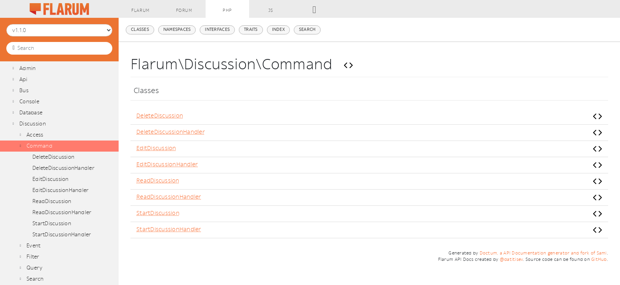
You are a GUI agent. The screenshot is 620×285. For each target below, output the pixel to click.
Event (33, 246)
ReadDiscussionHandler (61, 212)
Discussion (32, 124)
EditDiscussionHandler (60, 190)
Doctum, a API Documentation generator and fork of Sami (543, 253)
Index (278, 29)
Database (30, 113)
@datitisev (511, 259)
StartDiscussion (51, 223)
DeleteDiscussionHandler (63, 168)
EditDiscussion (50, 179)
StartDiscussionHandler (61, 235)
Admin (27, 68)
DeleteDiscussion (53, 157)
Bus (23, 90)
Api (23, 79)
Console (29, 101)
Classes (140, 29)
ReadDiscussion (52, 201)
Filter (33, 257)
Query (34, 268)
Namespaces (177, 29)
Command (39, 146)
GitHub (599, 259)
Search (35, 279)
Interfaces (217, 29)
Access (34, 135)
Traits (251, 29)
